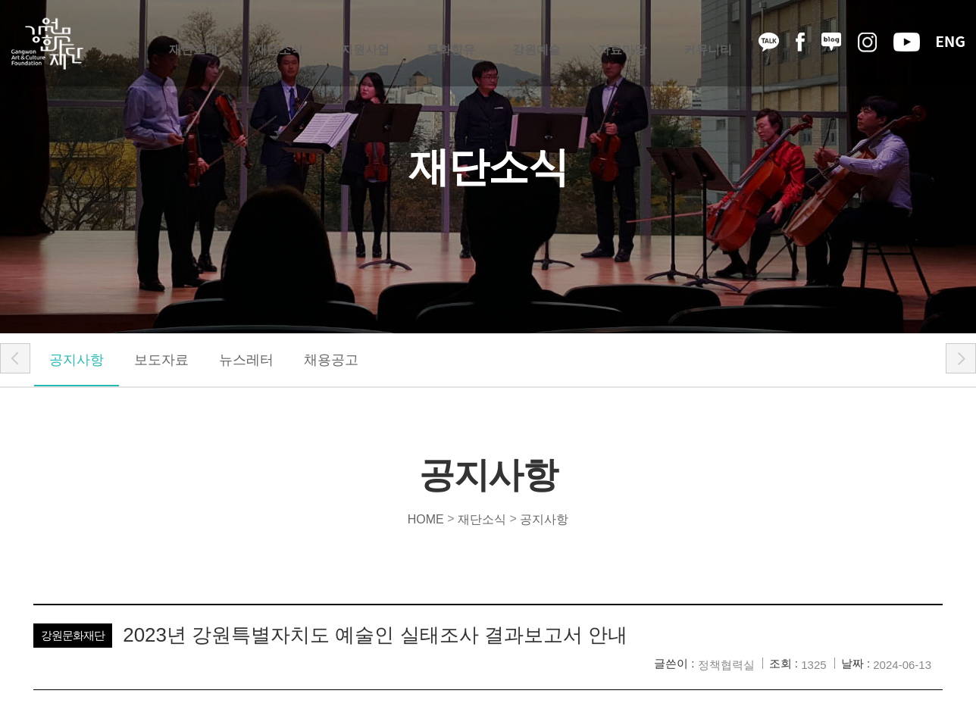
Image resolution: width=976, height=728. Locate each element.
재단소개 (193, 44)
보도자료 (161, 359)
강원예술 (536, 44)
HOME (426, 518)
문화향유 (451, 44)
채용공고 (331, 359)
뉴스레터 (246, 359)
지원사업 (365, 44)
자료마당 (622, 44)
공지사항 (76, 359)
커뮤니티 (708, 44)
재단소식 (279, 44)
